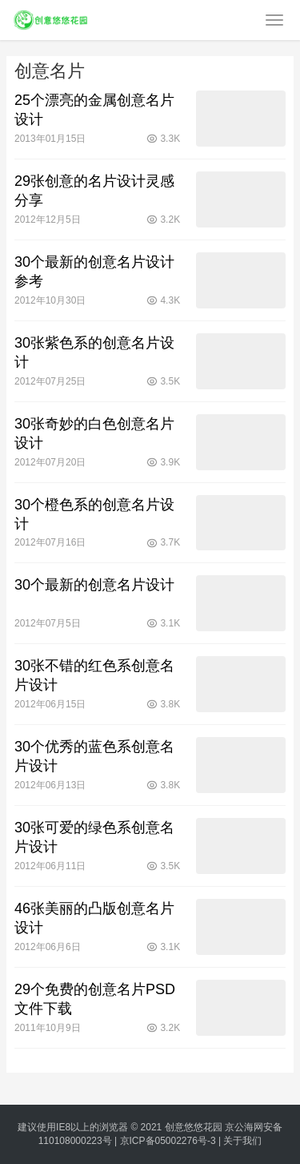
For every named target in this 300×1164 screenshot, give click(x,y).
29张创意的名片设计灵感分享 (94, 190)
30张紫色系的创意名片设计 (94, 352)
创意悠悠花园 (193, 1127)
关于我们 (242, 1140)
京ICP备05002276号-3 (168, 1140)
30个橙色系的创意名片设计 (94, 514)
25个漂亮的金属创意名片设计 (94, 109)
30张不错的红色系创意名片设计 (94, 675)
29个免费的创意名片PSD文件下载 (94, 999)
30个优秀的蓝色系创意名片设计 (94, 756)
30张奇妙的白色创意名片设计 (94, 433)
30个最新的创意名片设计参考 (94, 271)
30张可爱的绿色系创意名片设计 (94, 837)
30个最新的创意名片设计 (94, 585)
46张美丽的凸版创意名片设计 (94, 918)
